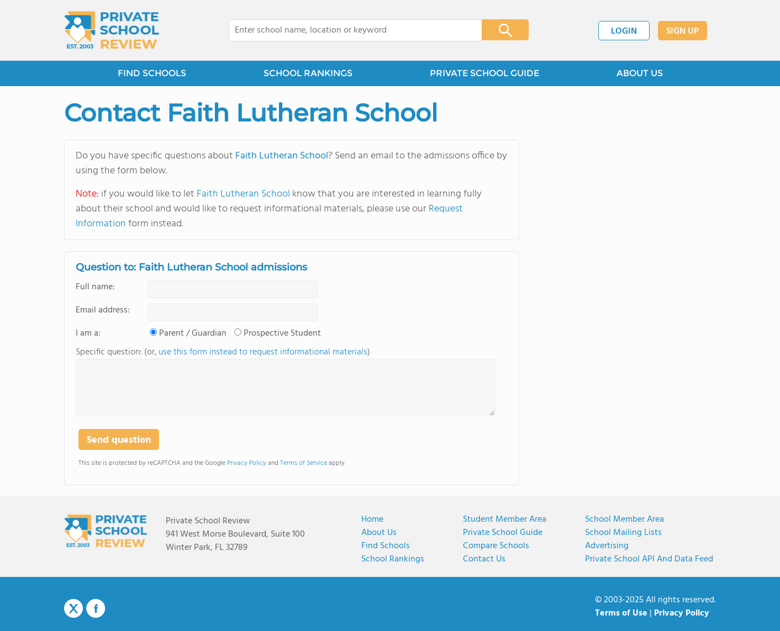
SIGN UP (682, 31)
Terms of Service (303, 463)
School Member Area (624, 519)
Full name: (95, 287)
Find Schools (385, 546)
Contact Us (484, 559)
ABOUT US (639, 73)
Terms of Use (621, 613)
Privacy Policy (246, 463)
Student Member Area (504, 519)
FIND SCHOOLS (152, 73)
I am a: (88, 333)
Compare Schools (496, 546)
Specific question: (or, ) (223, 352)
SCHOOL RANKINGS (307, 73)
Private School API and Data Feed (649, 559)
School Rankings (392, 559)
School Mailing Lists (623, 532)
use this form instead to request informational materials (263, 352)
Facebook (95, 608)
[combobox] (348, 30)
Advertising (607, 546)
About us (379, 532)
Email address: (103, 310)
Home (372, 519)
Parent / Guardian (192, 333)
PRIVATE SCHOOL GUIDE (484, 73)
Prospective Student (282, 333)
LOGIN (624, 31)
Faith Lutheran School (281, 156)
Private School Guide (502, 532)
